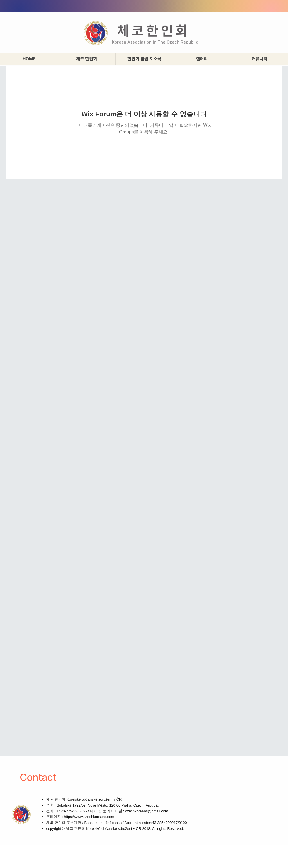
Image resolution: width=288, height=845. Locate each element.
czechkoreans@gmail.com (146, 811)
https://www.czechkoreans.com (89, 817)
